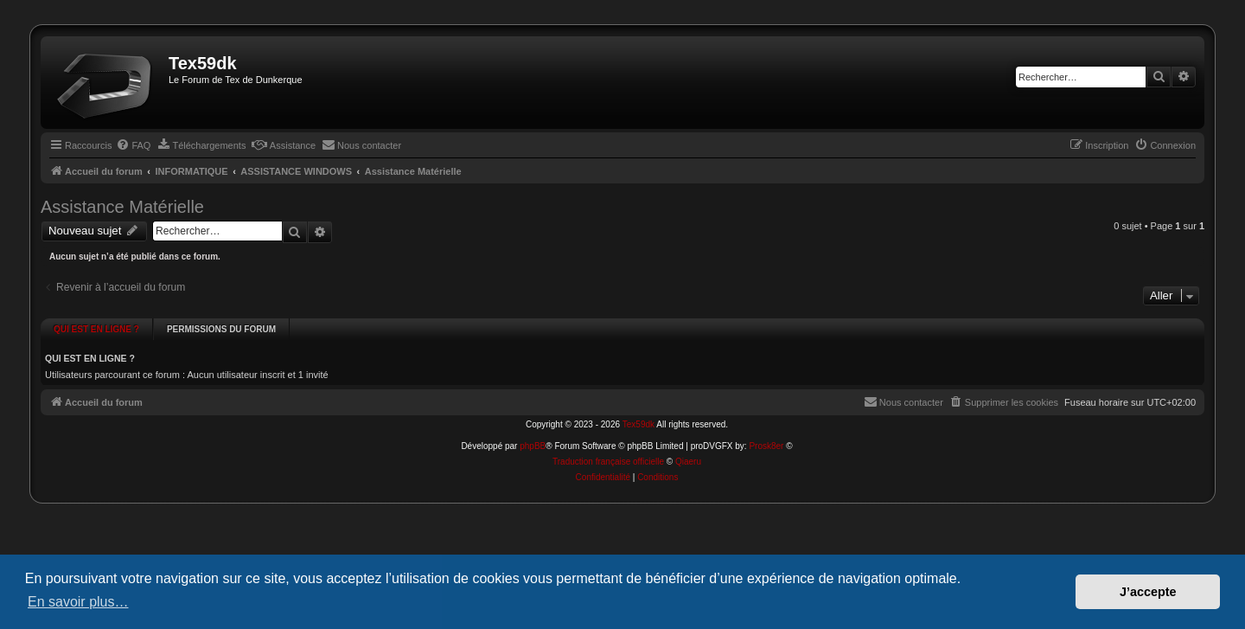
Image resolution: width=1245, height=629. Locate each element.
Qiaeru (688, 447)
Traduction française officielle (608, 447)
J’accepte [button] (1148, 592)
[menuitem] (133, 145)
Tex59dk (638, 410)
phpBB (533, 432)
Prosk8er (766, 432)
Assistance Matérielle (122, 206)
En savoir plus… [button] (78, 601)
